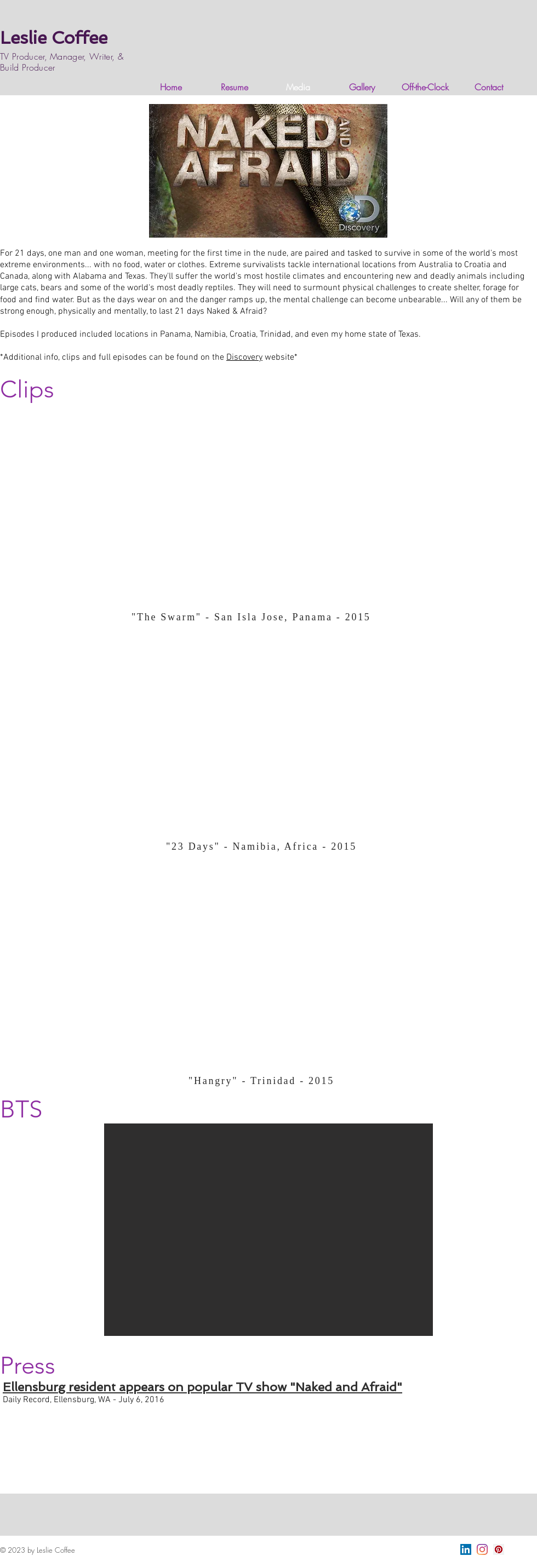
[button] (268, 1229)
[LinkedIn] (465, 1549)
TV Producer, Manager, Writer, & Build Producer (61, 61)
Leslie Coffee (53, 37)
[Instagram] (482, 1549)
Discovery (244, 357)
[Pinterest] (498, 1549)
